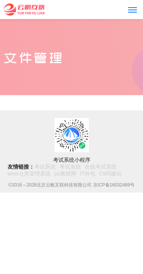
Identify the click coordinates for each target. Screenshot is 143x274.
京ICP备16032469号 (114, 185)
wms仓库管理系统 (29, 173)
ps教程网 (65, 173)
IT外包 (87, 173)
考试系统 (45, 167)
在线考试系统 (101, 167)
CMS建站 (110, 173)
